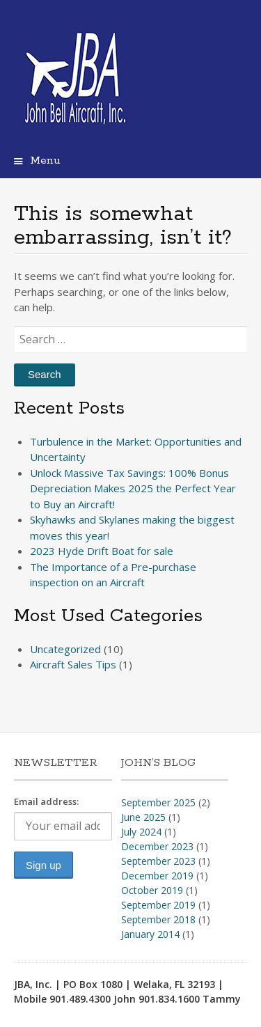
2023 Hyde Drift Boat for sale (101, 551)
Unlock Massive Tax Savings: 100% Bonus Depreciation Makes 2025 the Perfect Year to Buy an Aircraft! (133, 488)
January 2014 (150, 934)
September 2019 (158, 904)
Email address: (46, 801)
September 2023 (158, 861)
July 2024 (141, 831)
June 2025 (143, 817)
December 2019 (157, 875)
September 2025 (158, 802)
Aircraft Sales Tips (73, 664)
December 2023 (157, 846)
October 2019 (152, 890)
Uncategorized (65, 649)
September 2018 (158, 919)
